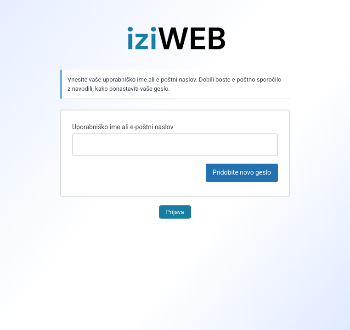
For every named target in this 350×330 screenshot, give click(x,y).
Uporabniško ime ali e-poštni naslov (122, 127)
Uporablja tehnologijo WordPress (175, 38)
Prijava (175, 212)
